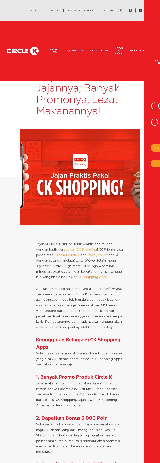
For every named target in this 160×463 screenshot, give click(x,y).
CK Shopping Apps (92, 277)
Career (54, 10)
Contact (33, 10)
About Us (55, 50)
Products (75, 50)
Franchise (138, 50)
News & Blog (119, 50)
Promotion (99, 50)
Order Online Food (81, 10)
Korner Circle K (68, 255)
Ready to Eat (97, 255)
